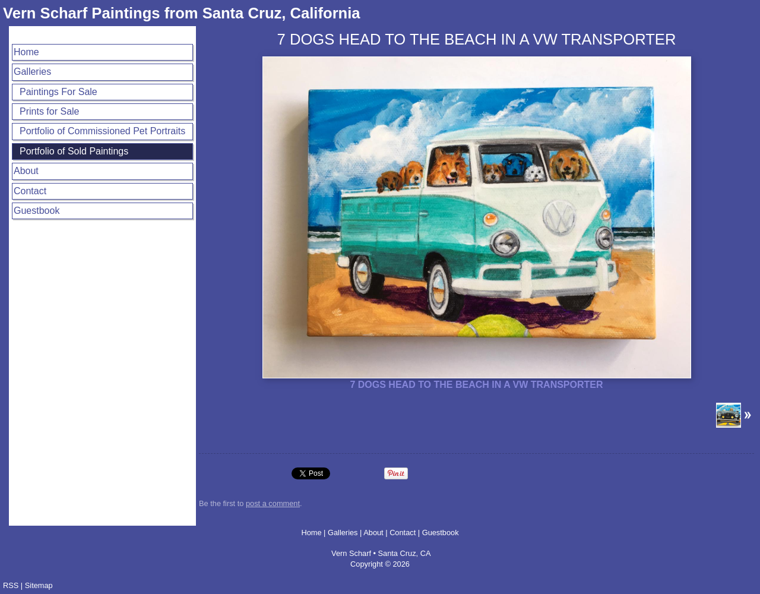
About (26, 171)
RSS (10, 585)
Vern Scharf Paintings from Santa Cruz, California (181, 13)
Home (26, 52)
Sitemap (39, 585)
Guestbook (36, 211)
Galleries (32, 72)
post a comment (273, 503)
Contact (30, 191)
